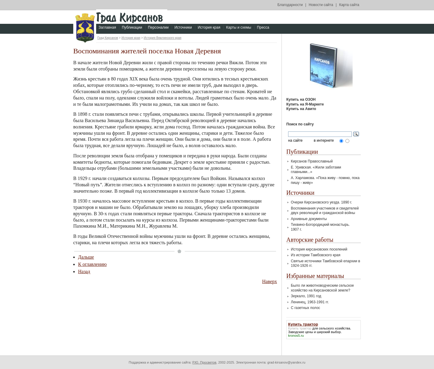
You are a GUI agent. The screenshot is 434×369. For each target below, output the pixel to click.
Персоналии (158, 27)
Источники (183, 27)
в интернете (324, 141)
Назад (84, 271)
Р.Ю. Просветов (204, 362)
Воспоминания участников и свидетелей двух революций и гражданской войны (325, 210)
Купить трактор (299, 328)
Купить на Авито (301, 109)
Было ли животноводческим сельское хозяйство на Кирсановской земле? (322, 287)
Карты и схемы (238, 27)
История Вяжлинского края (162, 37)
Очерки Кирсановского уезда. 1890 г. (321, 202)
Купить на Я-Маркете (305, 104)
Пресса (263, 27)
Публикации (132, 27)
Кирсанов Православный (312, 161)
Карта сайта (349, 5)
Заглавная (107, 27)
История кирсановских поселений (319, 249)
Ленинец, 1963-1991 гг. (310, 302)
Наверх (269, 281)
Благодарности (290, 5)
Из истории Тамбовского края (315, 255)
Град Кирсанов (107, 37)
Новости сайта (321, 5)
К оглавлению (92, 264)
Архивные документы (309, 219)
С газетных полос (305, 308)
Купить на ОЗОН (301, 99)
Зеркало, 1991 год (306, 296)
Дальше (86, 257)
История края (209, 27)
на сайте (295, 141)
